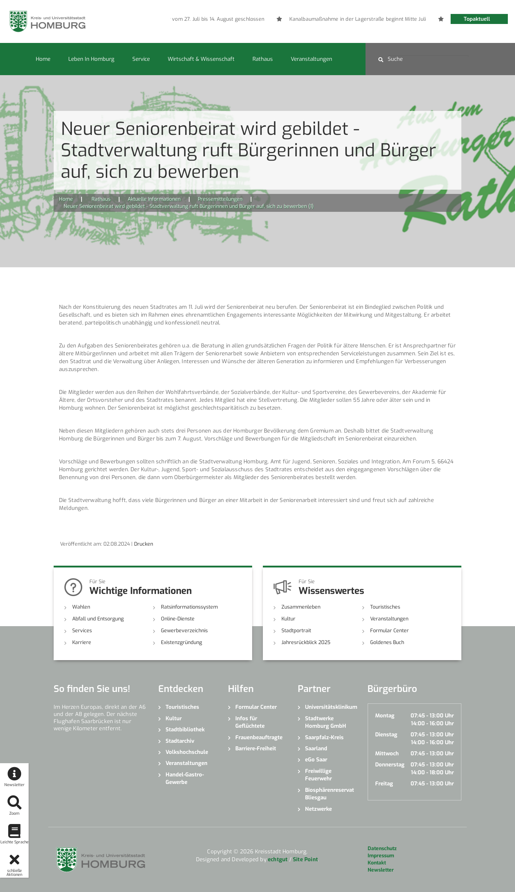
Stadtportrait (296, 630)
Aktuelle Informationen (154, 199)
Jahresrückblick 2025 (305, 642)
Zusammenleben (300, 607)
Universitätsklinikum (331, 707)
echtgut (278, 859)
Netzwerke (318, 809)
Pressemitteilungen (220, 199)
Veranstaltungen (311, 59)
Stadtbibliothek (185, 729)
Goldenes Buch (387, 642)
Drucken (143, 544)
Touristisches (385, 607)
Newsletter (381, 870)
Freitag (384, 783)
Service (141, 59)
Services (82, 630)
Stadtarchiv (180, 741)
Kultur (288, 618)
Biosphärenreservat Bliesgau (329, 793)
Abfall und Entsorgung (98, 618)
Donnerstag (389, 764)
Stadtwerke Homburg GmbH (325, 722)
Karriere (81, 642)
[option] (295, 19)
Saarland (316, 748)
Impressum (381, 855)
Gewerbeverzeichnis (184, 630)
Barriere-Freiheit (255, 748)
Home (43, 59)
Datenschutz (382, 848)
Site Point (305, 859)
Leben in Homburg (91, 59)
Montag (384, 715)
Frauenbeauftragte (259, 737)
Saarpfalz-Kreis (324, 737)
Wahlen (81, 607)
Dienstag (386, 734)
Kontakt (377, 862)
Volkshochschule (187, 752)
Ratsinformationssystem (189, 607)
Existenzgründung (181, 642)
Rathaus (262, 59)
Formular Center (389, 630)
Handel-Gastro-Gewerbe (185, 778)
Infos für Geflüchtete (250, 722)
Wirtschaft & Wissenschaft (201, 59)
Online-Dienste (178, 618)
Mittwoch (387, 753)
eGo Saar (316, 759)
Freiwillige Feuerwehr (318, 774)
